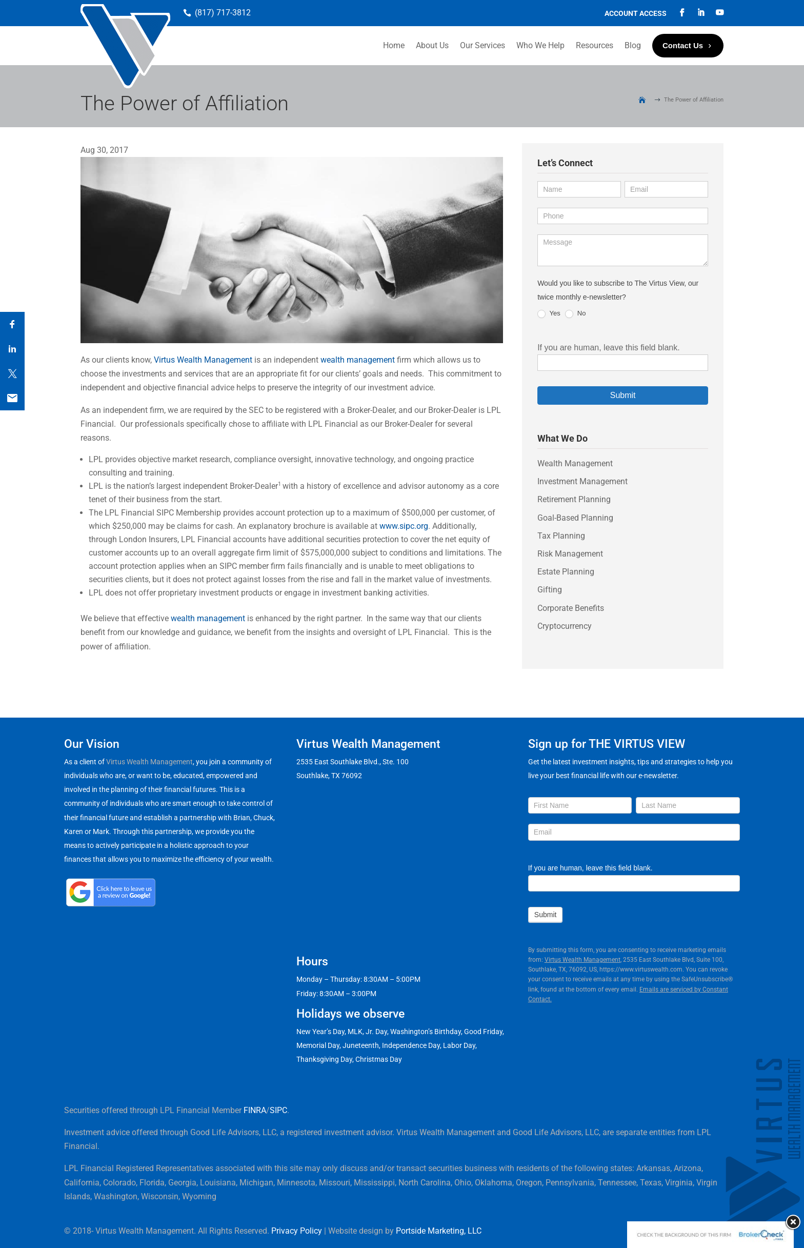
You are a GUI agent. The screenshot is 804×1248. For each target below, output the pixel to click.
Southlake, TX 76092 (329, 775)
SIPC (278, 1110)
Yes (548, 313)
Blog (633, 45)
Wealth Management (575, 463)
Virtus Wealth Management (203, 360)
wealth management (357, 360)
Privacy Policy (296, 1231)
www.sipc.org (403, 526)
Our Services (482, 45)
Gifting (549, 590)
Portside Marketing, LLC (438, 1231)
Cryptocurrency (564, 626)
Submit (623, 395)
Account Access (636, 13)
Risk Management (570, 554)
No (575, 313)
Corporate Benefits (570, 608)
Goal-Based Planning (575, 518)
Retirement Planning (574, 499)
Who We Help (540, 45)
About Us (432, 45)
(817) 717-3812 (223, 12)
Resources (594, 45)
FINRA (255, 1110)
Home (394, 45)
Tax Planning (561, 536)
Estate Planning (565, 572)
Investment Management (582, 481)
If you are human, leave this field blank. (608, 347)
